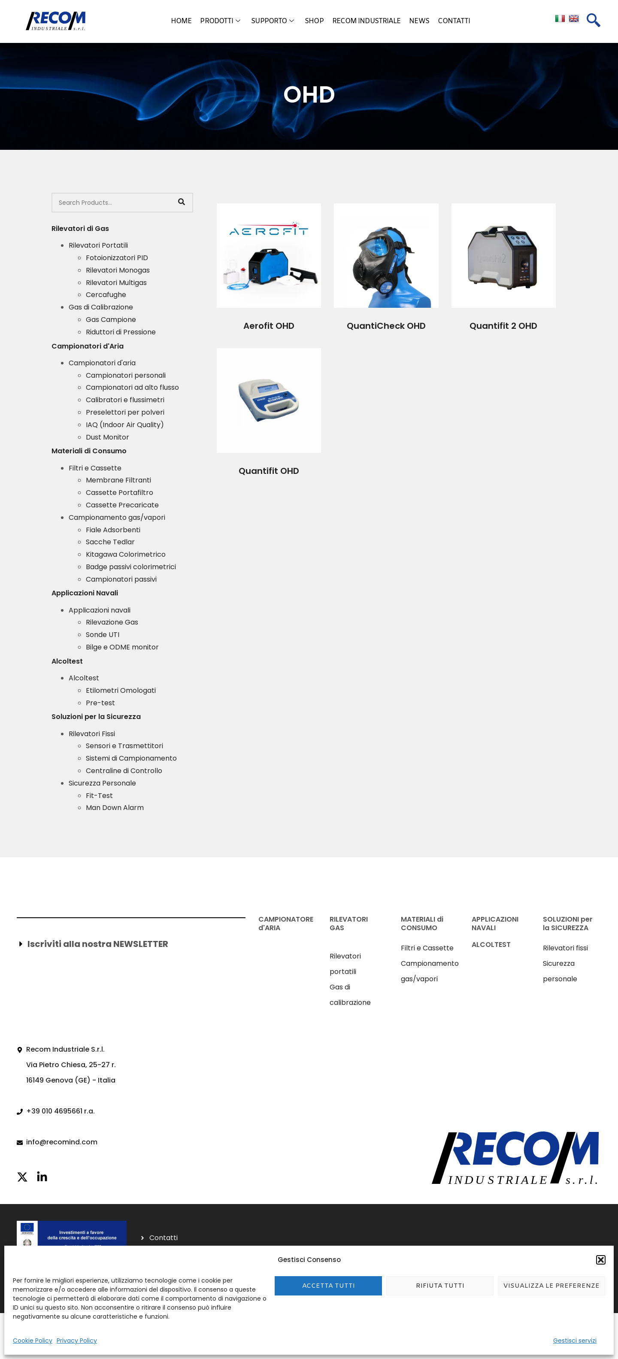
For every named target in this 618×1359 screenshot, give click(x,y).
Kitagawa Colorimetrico (126, 554)
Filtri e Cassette (95, 468)
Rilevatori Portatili (98, 245)
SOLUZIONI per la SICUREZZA (568, 923)
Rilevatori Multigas (116, 283)
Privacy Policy (77, 1340)
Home (181, 21)
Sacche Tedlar (110, 542)
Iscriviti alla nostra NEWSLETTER (97, 944)
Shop (314, 21)
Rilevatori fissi (565, 948)
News (419, 21)
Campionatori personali (126, 375)
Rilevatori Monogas (118, 270)
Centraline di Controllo (124, 771)
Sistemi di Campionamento (131, 758)
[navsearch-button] (593, 21)
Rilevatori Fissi (92, 734)
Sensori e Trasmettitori (124, 746)
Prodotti (220, 21)
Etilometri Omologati (121, 690)
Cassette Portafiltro (119, 492)
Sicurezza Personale (102, 783)
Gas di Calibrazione (101, 307)
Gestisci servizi (575, 1340)
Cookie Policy (32, 1340)
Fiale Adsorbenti (113, 530)
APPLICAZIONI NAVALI (495, 923)
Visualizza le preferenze (551, 1286)
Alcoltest (84, 678)
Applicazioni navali (99, 610)
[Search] (181, 203)
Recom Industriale (366, 21)
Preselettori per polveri (125, 412)
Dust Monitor (107, 437)
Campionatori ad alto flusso (132, 387)
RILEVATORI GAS (349, 923)
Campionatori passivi (121, 579)
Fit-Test (99, 796)
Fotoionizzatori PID (117, 258)
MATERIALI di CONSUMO (422, 923)
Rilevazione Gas (112, 622)
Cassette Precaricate (122, 505)
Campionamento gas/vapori (117, 517)
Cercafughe (106, 295)
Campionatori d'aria (102, 363)
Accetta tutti (328, 1286)
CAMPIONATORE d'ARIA (285, 923)
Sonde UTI (102, 635)
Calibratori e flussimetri (125, 400)
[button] (601, 1260)
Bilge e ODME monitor (122, 647)
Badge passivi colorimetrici (131, 567)
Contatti (454, 21)
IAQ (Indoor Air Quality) (125, 425)
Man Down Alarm (115, 808)
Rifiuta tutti (440, 1286)
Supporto (272, 21)
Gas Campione (111, 320)
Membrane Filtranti (118, 480)
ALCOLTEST (491, 944)
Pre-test (100, 703)
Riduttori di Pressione (121, 332)
